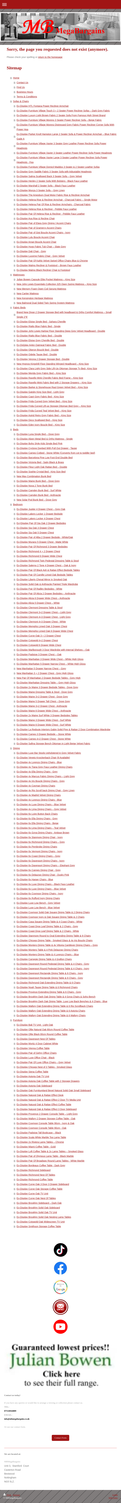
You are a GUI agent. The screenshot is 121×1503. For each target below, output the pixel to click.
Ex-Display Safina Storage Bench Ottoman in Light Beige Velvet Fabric (53, 743)
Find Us (21, 87)
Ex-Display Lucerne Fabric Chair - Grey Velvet (41, 256)
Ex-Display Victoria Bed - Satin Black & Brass (40, 462)
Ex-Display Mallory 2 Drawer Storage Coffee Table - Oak (46, 1118)
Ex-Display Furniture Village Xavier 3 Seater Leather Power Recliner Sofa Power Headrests (64, 153)
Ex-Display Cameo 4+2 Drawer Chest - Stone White (44, 739)
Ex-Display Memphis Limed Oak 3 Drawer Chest (42, 626)
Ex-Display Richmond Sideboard (34, 1170)
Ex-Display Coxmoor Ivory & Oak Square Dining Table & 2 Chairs (51, 917)
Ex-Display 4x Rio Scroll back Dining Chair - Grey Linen (46, 790)
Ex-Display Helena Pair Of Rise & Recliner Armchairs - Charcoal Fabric (54, 204)
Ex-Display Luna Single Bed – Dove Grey (38, 434)
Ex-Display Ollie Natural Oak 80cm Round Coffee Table (45, 1029)
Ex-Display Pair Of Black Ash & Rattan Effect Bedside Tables (48, 570)
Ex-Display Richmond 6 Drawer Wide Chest (39, 556)
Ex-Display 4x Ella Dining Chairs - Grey (37, 771)
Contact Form (60, 1438)
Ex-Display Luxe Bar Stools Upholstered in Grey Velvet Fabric (49, 753)
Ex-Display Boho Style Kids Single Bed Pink (39, 443)
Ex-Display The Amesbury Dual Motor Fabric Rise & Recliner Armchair (53, 195)
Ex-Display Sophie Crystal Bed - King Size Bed (41, 471)
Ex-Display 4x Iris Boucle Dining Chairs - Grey (41, 781)
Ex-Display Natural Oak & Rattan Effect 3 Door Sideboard (47, 1109)
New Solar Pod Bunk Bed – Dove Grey (37, 499)
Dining (16, 748)
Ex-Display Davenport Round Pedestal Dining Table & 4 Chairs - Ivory (53, 968)
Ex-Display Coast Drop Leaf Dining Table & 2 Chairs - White (48, 931)
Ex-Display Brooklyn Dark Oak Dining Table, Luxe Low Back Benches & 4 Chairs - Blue (62, 1001)
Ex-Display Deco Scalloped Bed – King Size (39, 420)
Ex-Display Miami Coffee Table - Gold (36, 1146)
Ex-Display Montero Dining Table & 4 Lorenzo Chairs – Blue (48, 954)
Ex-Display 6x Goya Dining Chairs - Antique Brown (43, 832)
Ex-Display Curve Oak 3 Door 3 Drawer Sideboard (43, 1184)
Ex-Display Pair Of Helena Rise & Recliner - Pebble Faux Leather (51, 213)
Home (16, 78)
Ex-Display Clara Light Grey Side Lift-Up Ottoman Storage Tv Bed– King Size (57, 368)
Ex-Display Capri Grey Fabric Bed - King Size (40, 396)
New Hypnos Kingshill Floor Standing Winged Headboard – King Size (53, 363)
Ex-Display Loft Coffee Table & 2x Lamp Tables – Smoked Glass (50, 1151)
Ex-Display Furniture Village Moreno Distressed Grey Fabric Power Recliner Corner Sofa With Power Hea (65, 127)
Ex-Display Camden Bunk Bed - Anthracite (39, 495)
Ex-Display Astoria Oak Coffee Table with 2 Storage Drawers (48, 1081)
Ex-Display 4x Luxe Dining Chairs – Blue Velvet (41, 804)
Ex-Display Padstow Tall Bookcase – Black (39, 1132)
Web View (113, 1497)
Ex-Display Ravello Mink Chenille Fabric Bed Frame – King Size (50, 378)
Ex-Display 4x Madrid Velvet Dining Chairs (39, 795)
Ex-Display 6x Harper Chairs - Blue (35, 879)
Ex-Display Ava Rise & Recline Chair (36, 218)
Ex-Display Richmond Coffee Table (35, 1179)
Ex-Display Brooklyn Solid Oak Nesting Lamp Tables (44, 1217)
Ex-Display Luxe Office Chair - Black (35, 1057)
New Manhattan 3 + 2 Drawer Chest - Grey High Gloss (45, 673)
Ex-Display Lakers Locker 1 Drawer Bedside (40, 513)
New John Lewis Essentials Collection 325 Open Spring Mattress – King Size (57, 284)
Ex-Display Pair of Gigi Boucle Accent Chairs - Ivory (43, 232)
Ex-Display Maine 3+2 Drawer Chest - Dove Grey (42, 696)
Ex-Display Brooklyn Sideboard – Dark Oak (39, 1203)
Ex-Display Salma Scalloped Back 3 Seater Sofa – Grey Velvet (49, 176)
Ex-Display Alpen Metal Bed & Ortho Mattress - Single (45, 438)
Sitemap (16, 1495)
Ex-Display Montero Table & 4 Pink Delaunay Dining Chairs (47, 949)
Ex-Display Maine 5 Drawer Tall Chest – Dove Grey (43, 701)
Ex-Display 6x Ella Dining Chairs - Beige (37, 823)
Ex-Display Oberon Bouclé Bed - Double (38, 349)
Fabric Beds (19, 307)
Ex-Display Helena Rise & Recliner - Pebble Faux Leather (47, 209)
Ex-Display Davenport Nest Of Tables (36, 1039)
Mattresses (19, 274)
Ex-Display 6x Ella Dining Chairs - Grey (37, 818)
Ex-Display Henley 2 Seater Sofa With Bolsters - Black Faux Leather (52, 181)
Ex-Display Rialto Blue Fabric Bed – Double (39, 335)
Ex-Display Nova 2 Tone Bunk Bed (35, 485)
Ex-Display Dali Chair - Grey (31, 251)
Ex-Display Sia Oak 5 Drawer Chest (35, 532)
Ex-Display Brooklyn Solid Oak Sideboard (38, 1207)
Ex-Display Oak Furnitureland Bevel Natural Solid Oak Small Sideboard (54, 1090)
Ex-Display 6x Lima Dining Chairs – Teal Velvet (41, 828)
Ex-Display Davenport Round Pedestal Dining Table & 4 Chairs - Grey (53, 964)
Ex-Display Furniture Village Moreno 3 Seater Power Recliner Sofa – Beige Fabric (59, 120)
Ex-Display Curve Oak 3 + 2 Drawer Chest (39, 635)
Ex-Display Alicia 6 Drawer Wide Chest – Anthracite (43, 598)
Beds (15, 429)
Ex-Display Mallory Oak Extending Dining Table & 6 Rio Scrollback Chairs (55, 1006)
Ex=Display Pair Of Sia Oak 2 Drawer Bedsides (41, 523)
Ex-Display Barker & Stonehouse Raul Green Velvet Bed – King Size (52, 387)
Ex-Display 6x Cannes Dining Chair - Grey (39, 870)
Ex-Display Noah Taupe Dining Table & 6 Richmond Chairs (47, 987)
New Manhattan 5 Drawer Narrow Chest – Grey (41, 668)
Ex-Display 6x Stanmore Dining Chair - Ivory (40, 837)
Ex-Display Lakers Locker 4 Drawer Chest (38, 518)
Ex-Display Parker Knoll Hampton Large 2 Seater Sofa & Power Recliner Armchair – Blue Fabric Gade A (66, 136)
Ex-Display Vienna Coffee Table (33, 1048)
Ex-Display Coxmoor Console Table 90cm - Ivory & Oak (45, 1123)
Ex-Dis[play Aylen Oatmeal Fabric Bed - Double (41, 345)
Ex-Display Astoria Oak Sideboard (34, 1085)
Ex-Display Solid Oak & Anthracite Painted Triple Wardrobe (47, 584)
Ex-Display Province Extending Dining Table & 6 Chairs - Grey (49, 992)
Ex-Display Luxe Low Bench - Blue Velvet (38, 907)
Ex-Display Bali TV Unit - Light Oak (35, 1024)
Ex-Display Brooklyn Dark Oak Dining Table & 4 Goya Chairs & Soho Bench (56, 996)
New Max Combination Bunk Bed (34, 476)
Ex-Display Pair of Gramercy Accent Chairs (39, 228)
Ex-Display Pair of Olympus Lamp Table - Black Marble (45, 1156)
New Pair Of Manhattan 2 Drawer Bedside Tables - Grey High (48, 678)
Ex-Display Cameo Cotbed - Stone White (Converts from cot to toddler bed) (56, 453)
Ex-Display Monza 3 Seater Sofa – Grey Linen (41, 190)
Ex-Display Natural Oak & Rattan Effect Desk (40, 1095)
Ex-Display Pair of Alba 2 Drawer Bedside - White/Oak (45, 537)
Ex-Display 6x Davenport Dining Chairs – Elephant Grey (46, 865)
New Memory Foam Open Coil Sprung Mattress (41, 288)
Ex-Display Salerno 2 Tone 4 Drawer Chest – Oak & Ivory (46, 565)
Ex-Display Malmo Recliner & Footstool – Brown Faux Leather (49, 265)
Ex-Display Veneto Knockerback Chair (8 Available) (43, 757)
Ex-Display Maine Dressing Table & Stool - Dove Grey (45, 692)
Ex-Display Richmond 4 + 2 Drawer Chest (38, 551)
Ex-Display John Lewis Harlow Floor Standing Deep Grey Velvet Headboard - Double (61, 331)
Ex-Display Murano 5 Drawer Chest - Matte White (42, 542)
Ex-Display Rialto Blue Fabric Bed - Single (39, 326)
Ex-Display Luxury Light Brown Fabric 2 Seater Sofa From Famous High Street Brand (61, 115)
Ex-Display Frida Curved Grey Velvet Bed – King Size (44, 401)
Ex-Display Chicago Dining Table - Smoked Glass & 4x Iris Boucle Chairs (55, 940)
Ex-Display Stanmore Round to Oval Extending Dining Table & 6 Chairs (54, 935)
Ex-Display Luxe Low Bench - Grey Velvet (38, 903)
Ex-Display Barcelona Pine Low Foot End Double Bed (45, 457)
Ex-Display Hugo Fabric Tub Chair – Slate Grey (41, 246)
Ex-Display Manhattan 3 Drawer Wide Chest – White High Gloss (50, 659)
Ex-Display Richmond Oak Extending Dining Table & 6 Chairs (48, 982)
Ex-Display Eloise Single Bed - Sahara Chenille (41, 321)
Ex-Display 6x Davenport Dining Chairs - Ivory (41, 860)
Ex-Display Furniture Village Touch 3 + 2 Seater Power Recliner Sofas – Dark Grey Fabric (63, 110)
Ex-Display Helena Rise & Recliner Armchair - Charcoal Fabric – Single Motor (57, 199)
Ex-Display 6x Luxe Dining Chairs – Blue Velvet (41, 889)
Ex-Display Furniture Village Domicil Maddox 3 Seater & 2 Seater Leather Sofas (58, 167)
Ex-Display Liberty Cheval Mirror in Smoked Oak (42, 579)
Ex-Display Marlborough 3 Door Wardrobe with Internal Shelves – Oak (53, 649)
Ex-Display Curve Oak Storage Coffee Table (40, 1189)
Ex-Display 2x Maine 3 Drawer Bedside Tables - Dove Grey (47, 687)
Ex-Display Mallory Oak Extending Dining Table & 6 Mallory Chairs (51, 1015)
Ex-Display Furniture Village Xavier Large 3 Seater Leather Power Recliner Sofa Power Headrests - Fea (62, 160)
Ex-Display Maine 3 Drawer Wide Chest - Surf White (44, 720)
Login (115, 1494)
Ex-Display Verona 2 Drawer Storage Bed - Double (43, 359)
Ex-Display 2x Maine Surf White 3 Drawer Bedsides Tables (47, 715)
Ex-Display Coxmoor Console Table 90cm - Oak (41, 1128)
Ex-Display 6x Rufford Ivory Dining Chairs (38, 898)
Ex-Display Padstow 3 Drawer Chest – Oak (39, 654)
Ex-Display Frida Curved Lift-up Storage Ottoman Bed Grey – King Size (54, 406)
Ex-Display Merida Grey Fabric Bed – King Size (41, 373)
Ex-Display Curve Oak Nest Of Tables (36, 1198)
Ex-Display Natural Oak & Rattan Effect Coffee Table (44, 1104)
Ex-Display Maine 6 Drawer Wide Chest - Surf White (44, 724)
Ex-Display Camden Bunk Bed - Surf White (39, 490)
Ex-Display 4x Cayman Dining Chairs (36, 785)
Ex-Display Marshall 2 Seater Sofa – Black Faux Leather (46, 185)
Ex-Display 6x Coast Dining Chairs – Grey (38, 856)
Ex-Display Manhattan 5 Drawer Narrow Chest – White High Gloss (51, 664)
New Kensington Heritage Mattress (35, 298)
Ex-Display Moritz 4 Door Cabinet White (37, 1043)
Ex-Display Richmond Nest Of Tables (36, 1175)
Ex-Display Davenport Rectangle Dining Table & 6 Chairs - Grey (50, 978)
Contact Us (22, 82)
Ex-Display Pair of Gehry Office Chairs (37, 1053)
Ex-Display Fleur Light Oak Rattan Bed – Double (42, 467)
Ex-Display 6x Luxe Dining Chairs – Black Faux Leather (45, 884)
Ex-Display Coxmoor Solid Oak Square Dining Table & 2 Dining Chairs (53, 912)
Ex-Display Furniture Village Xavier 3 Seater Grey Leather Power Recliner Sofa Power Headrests (61, 146)
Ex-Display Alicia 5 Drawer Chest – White (38, 603)
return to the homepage (50, 57)
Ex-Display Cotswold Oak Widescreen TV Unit (41, 1221)
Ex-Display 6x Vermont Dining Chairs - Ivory (39, 851)
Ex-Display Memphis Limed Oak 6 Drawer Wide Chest (45, 631)
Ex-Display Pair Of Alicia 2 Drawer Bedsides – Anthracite (46, 593)
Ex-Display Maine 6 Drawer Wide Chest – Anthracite (44, 710)
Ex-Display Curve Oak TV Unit (32, 1193)
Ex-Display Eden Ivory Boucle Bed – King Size (41, 424)
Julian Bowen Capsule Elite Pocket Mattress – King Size (46, 279)
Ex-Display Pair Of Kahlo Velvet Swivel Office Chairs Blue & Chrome (52, 260)
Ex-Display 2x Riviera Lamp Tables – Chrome (40, 1142)
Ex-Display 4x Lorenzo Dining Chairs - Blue (39, 762)
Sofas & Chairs (21, 101)
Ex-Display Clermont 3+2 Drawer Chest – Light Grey (44, 612)
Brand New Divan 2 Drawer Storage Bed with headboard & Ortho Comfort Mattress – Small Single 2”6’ (64, 314)
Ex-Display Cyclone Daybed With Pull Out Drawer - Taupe (47, 448)
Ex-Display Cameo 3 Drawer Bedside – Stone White (44, 734)
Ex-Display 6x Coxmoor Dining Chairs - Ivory (40, 893)
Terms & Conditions (27, 96)
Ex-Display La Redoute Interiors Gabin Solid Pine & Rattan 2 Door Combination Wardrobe (63, 729)
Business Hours (25, 92)
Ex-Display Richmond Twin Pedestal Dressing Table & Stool (48, 560)
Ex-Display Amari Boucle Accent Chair (36, 242)
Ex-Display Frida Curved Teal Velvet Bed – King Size (44, 410)
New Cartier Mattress (28, 293)
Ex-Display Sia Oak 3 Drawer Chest (35, 528)
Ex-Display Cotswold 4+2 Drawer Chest (37, 640)
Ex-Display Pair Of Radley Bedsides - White (39, 589)
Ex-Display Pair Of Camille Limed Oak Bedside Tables (45, 574)
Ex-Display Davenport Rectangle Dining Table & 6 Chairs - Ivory (50, 973)
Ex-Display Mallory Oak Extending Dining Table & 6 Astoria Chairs (51, 1010)
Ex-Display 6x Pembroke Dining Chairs (37, 846)
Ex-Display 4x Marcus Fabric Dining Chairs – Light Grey (46, 776)
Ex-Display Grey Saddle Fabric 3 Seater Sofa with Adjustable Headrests (54, 171)
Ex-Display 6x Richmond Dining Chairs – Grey (41, 842)
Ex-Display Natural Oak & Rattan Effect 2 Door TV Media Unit (49, 1099)
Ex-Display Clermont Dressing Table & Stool (40, 607)
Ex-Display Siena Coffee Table (32, 1071)
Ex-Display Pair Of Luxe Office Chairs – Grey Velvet (44, 1062)
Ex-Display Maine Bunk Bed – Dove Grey (38, 481)
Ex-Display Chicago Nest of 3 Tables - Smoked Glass (44, 1067)
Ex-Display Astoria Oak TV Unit (33, 1076)
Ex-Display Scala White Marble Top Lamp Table (41, 1137)
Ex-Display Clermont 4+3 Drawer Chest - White (41, 621)
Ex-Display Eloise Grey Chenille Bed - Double (40, 340)
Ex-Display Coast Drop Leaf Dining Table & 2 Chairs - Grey (47, 926)
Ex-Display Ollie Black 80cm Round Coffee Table (42, 1034)
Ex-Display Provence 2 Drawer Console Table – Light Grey (47, 1114)
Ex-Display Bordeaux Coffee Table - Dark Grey (41, 1165)
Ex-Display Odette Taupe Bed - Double (37, 354)
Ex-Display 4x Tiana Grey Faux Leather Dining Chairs (44, 767)
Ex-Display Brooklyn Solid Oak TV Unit (37, 1212)
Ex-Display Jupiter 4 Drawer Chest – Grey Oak (41, 509)
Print (7, 1495)
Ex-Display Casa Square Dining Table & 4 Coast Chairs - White (49, 921)
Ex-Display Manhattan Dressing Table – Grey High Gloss (46, 682)
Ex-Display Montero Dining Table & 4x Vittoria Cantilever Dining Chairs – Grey (57, 945)
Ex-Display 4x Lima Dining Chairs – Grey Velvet (41, 809)
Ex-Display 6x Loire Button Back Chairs (37, 814)
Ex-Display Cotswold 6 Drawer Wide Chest (39, 645)
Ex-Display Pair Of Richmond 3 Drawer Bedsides (42, 546)
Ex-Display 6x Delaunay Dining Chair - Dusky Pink (43, 874)
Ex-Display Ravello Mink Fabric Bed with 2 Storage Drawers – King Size (54, 382)
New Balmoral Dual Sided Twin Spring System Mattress (45, 303)
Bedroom (18, 504)
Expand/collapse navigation (60, 4)
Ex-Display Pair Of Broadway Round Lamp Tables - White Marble (51, 1160)
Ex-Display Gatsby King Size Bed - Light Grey (40, 392)
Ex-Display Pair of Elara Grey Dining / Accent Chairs (44, 223)
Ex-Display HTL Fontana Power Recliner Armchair (43, 106)
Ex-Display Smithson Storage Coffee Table (39, 1226)
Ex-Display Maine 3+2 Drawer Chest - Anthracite (42, 706)
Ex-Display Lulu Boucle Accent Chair (36, 237)
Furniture (18, 1020)
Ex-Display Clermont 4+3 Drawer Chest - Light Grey (44, 617)
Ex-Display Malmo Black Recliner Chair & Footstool (43, 270)
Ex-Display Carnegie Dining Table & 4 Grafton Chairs (44, 959)
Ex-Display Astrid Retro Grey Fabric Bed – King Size (44, 415)
